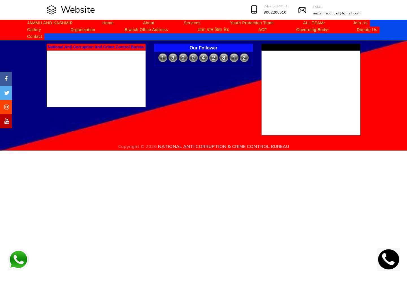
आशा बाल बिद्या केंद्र (213, 29)
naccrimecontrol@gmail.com (336, 13)
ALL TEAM (313, 23)
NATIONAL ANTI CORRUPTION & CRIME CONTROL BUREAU (223, 147)
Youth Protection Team (252, 23)
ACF (262, 29)
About (148, 23)
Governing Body (311, 29)
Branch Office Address (146, 29)
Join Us (360, 23)
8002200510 (275, 12)
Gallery (34, 29)
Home (108, 23)
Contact (34, 36)
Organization (82, 29)
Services (192, 23)
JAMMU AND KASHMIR (50, 23)
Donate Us (367, 29)
